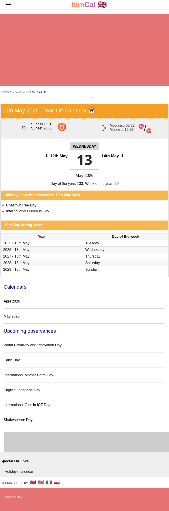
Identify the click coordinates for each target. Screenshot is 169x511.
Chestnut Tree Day (21, 205)
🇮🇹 (49, 482)
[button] (8, 4)
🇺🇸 (41, 482)
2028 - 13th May (16, 263)
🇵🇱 (57, 482)
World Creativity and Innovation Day (33, 345)
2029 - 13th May (16, 269)
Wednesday (84, 146)
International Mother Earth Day (28, 375)
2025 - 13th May (16, 243)
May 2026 (84, 175)
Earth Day (12, 360)
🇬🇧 (89, 4)
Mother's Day (13, 497)
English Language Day (22, 390)
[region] (84, 50)
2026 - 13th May (16, 250)
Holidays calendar (19, 472)
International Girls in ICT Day (27, 405)
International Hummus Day (27, 211)
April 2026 (12, 301)
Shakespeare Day (18, 420)
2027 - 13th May (16, 256)
